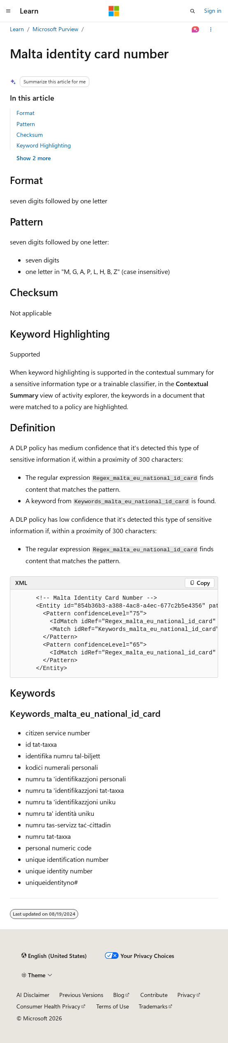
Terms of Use (112, 1006)
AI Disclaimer (32, 995)
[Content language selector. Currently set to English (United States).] (54, 955)
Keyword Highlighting (43, 145)
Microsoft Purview (55, 29)
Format (25, 113)
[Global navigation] (8, 11)
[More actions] (211, 29)
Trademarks (153, 1006)
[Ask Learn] (196, 29)
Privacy (186, 995)
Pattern (25, 124)
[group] (114, 633)
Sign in (212, 10)
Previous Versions (81, 995)
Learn (17, 29)
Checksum (29, 134)
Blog (118, 995)
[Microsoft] (114, 11)
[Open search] (192, 11)
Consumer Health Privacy (48, 1006)
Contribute (154, 995)
